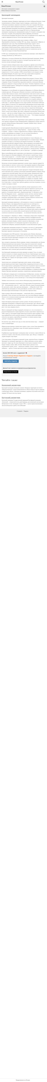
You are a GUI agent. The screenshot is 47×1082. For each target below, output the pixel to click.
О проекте (19, 411)
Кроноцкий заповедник (11, 385)
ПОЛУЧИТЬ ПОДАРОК (10, 361)
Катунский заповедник (11, 397)
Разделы (26, 411)
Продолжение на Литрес (10, 371)
